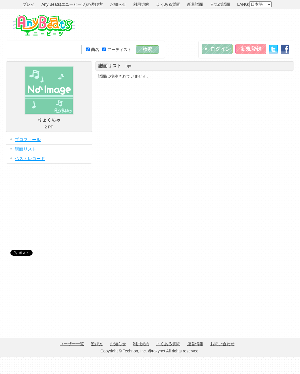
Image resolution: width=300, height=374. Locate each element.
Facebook (285, 49)
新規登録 (251, 49)
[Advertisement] (49, 202)
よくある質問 (168, 4)
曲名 (92, 49)
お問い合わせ (222, 343)
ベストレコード (30, 158)
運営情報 (195, 343)
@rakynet (156, 351)
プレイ (28, 4)
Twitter (273, 49)
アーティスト (117, 49)
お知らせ (118, 4)
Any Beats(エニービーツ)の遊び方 (72, 4)
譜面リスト (25, 149)
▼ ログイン (217, 49)
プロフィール (28, 139)
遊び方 (97, 343)
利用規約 (141, 4)
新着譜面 (195, 4)
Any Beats (44, 25)
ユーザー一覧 (72, 343)
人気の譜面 (220, 4)
